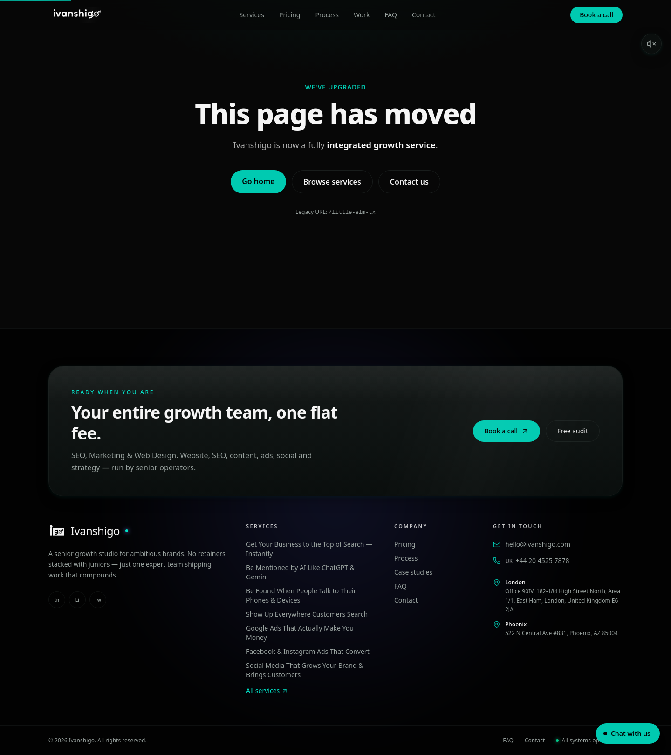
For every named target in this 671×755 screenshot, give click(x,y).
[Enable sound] (651, 44)
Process (326, 14)
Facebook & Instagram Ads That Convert (308, 650)
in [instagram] (57, 599)
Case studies (413, 571)
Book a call (596, 14)
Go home (258, 181)
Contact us (409, 182)
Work (362, 14)
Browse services (332, 182)
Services (252, 14)
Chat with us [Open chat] (626, 733)
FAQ (390, 14)
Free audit (572, 430)
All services (267, 690)
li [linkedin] (77, 599)
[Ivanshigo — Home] (76, 15)
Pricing (289, 14)
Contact (424, 14)
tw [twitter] (98, 599)
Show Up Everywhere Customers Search (307, 613)
